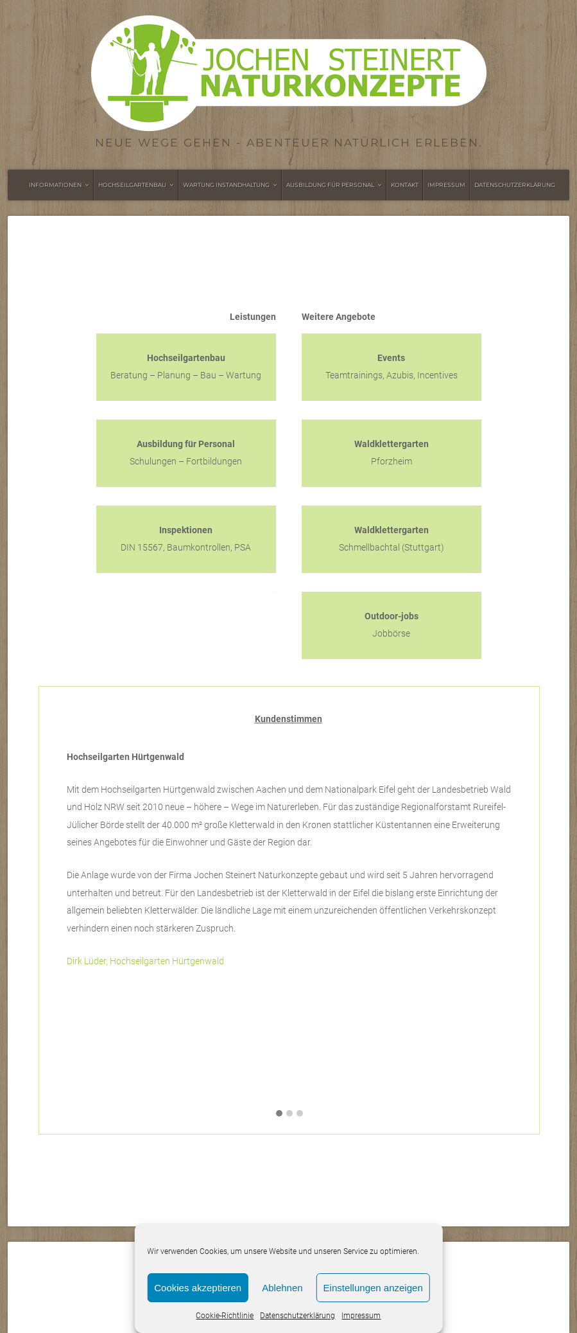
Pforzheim (391, 453)
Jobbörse (391, 625)
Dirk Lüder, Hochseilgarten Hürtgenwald (145, 961)
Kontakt (404, 184)
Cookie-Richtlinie (225, 1315)
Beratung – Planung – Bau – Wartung (185, 367)
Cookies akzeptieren (197, 1287)
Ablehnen (282, 1287)
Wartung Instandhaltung (226, 184)
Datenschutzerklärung (297, 1315)
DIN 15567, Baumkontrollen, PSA (186, 539)
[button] (279, 1114)
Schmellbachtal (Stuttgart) (391, 539)
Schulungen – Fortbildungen (186, 453)
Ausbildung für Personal (330, 184)
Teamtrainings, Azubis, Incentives (391, 367)
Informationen (55, 184)
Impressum (361, 1315)
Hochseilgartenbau (132, 184)
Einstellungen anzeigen (373, 1287)
